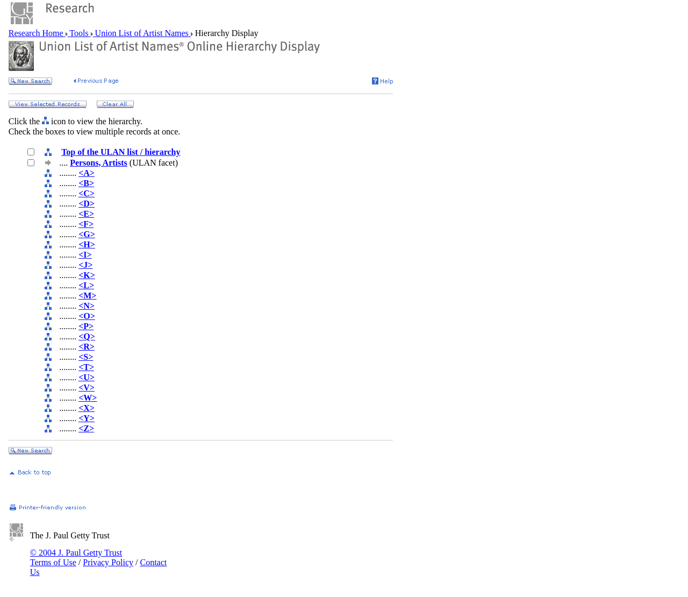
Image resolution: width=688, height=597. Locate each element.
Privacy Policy (108, 562)
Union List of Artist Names (142, 33)
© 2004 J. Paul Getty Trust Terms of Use (76, 557)
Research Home (37, 33)
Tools (79, 33)
